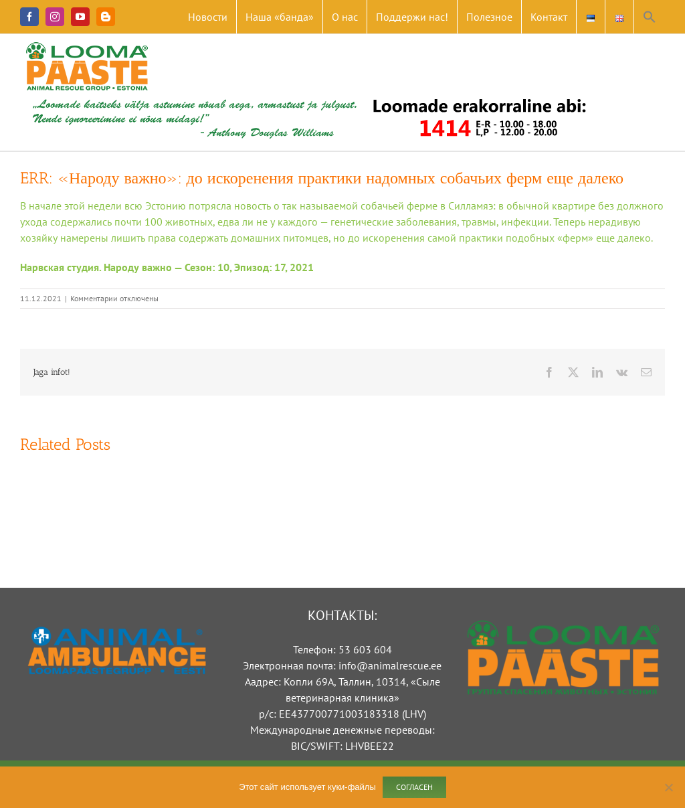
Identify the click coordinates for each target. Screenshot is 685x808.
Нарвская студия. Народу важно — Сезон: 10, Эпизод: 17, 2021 (167, 267)
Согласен (414, 787)
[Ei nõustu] (668, 787)
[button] (649, 16)
